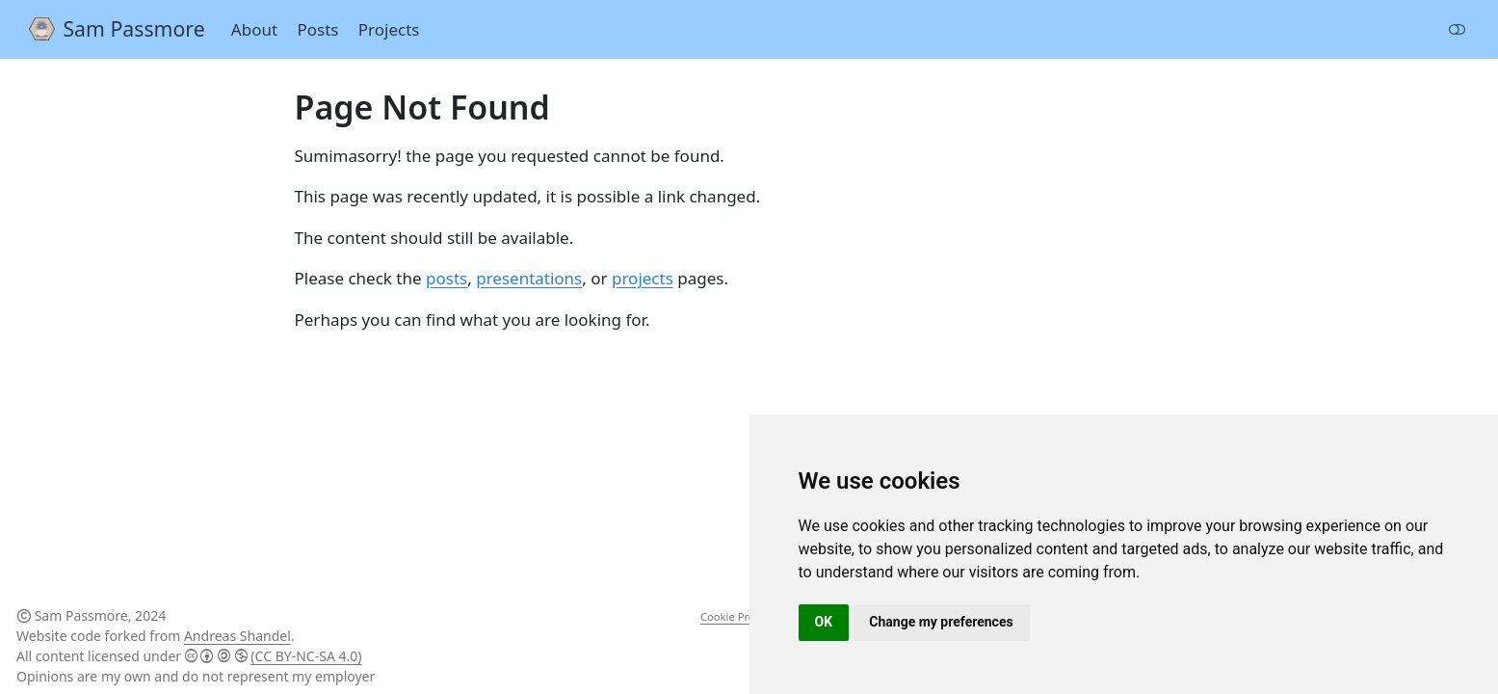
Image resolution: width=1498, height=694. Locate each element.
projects (642, 278)
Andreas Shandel (237, 636)
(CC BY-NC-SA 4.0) (305, 656)
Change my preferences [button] (940, 621)
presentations (529, 278)
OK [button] (824, 621)
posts (446, 278)
